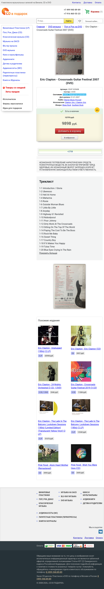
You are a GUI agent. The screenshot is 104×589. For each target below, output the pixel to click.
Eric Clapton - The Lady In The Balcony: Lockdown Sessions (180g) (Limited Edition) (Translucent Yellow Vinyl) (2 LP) (52, 427)
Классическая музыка (46, 504)
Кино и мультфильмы (13, 55)
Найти (68, 21)
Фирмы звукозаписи (13, 103)
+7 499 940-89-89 (72, 10)
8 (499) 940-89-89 (54, 572)
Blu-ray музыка (10, 46)
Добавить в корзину (69, 131)
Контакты (76, 2)
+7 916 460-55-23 (72, 13)
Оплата (98, 2)
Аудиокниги (8, 59)
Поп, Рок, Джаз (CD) (12, 32)
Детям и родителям (12, 63)
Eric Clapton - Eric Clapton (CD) (86, 349)
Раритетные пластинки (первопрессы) (14, 74)
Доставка (88, 2)
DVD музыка (9, 50)
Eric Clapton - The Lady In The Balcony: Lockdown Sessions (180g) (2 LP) (85, 424)
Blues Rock (66, 105)
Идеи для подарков (12, 108)
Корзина (97, 11)
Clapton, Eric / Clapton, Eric (75, 102)
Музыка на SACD (11, 41)
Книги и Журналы (11, 80)
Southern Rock (77, 105)
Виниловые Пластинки (44, 493)
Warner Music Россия (72, 100)
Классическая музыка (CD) (16, 37)
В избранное (69, 138)
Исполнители (9, 99)
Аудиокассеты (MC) (12, 68)
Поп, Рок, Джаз (46, 499)
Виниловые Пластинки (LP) (16, 28)
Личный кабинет (92, 21)
